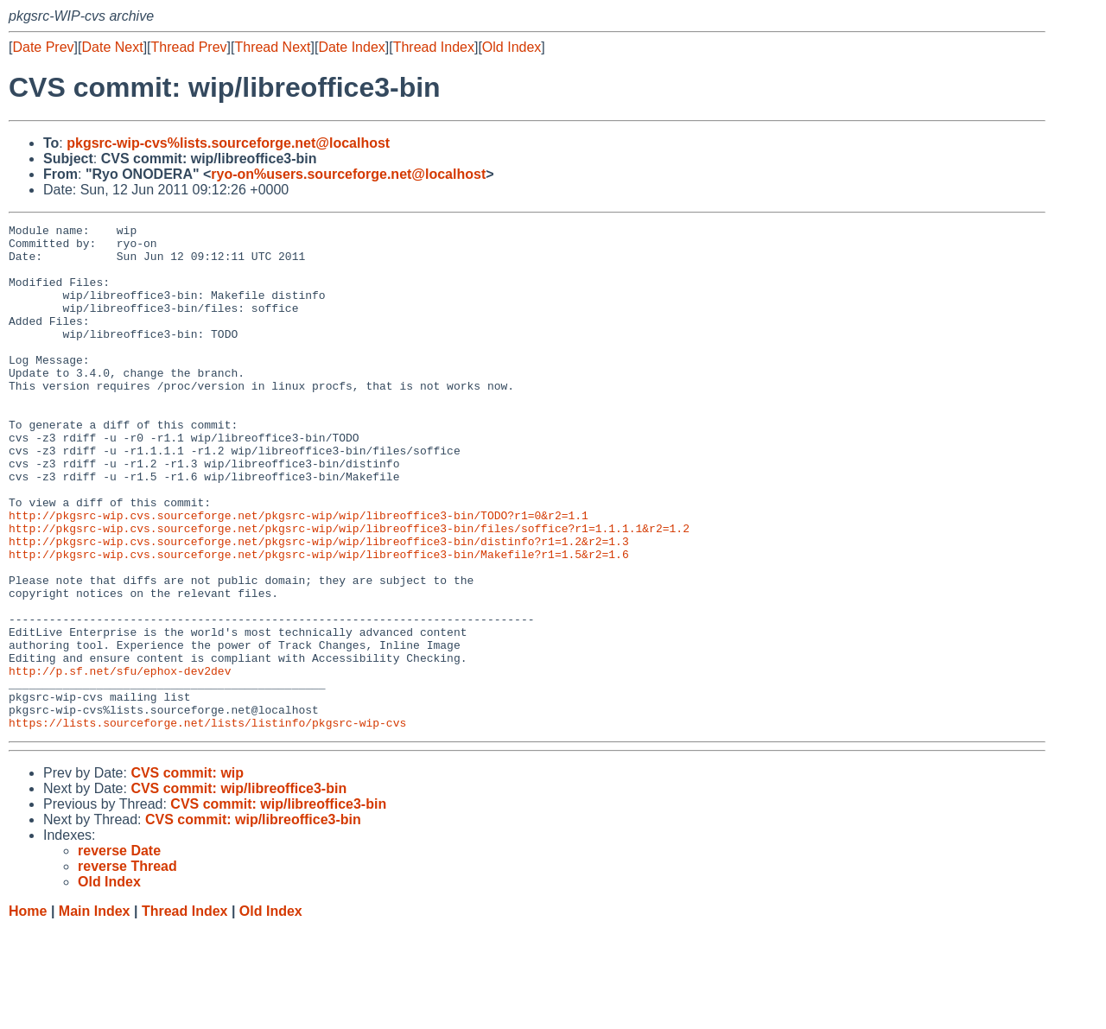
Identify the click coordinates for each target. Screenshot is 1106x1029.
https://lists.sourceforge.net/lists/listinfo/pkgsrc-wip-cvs (207, 823)
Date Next (112, 47)
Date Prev (42, 47)
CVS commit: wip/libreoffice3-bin (238, 889)
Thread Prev (189, 47)
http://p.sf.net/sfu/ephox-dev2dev (120, 761)
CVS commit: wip (187, 874)
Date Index (351, 47)
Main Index (94, 1012)
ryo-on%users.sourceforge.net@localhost (348, 174)
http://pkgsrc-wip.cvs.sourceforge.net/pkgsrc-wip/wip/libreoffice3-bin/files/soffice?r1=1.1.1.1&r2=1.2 (349, 590)
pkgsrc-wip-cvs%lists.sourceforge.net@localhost (228, 143)
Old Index (511, 47)
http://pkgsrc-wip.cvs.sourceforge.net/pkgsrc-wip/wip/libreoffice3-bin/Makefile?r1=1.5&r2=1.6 (319, 621)
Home (28, 1012)
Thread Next (272, 47)
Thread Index (433, 47)
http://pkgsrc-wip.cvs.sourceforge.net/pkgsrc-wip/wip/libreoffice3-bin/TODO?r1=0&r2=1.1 (298, 574)
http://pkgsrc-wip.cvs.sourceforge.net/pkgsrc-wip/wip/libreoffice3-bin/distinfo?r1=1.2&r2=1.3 (319, 605)
